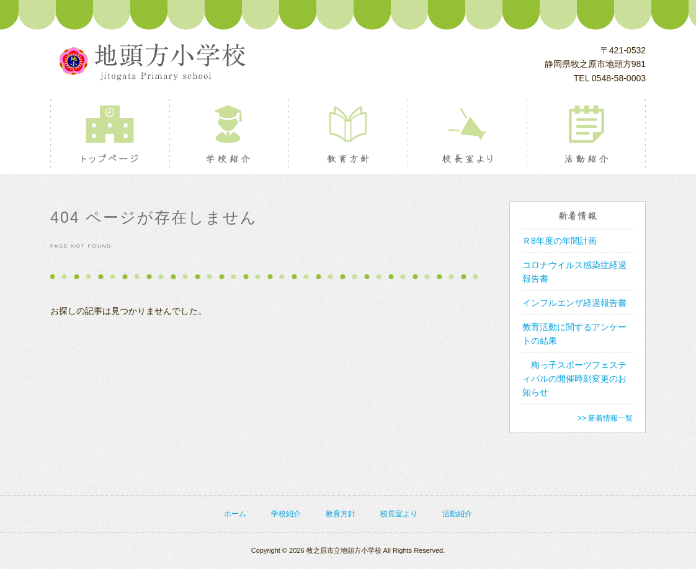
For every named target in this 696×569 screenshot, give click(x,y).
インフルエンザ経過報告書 (574, 303)
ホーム (235, 513)
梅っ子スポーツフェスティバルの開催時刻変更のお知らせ (574, 378)
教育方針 (347, 133)
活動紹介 (586, 133)
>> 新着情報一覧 (605, 418)
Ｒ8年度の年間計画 (559, 241)
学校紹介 (228, 133)
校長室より (467, 133)
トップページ (109, 133)
